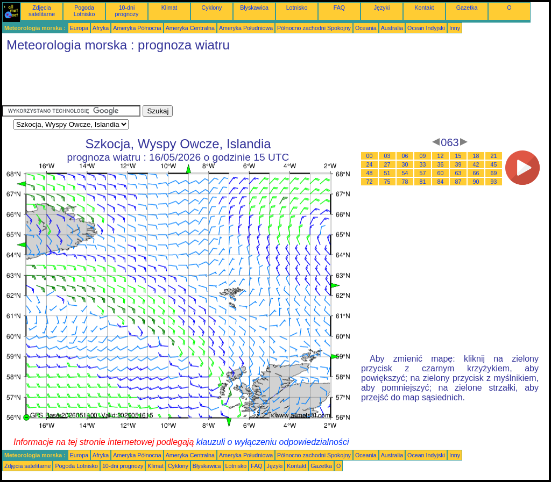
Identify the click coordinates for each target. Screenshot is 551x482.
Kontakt (424, 7)
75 (387, 181)
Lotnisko (297, 7)
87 (458, 181)
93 (494, 181)
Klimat (169, 7)
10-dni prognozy (127, 10)
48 (369, 173)
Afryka (101, 28)
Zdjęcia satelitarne (42, 10)
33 (423, 164)
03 (387, 156)
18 (476, 156)
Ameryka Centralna (190, 28)
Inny (454, 28)
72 (369, 181)
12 (440, 156)
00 (369, 156)
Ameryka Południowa (246, 28)
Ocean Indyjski (426, 28)
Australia (392, 28)
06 (405, 156)
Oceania (366, 28)
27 (387, 164)
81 (423, 181)
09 (423, 156)
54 (405, 173)
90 (476, 181)
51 (387, 173)
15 (458, 156)
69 (494, 173)
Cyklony (212, 7)
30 (405, 164)
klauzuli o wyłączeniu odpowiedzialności (272, 442)
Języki (382, 7)
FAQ (339, 7)
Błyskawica (254, 7)
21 (494, 156)
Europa (79, 28)
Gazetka (467, 7)
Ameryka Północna (137, 28)
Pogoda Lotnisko (84, 10)
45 (494, 164)
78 (405, 181)
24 (369, 164)
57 (423, 173)
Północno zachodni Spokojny (314, 28)
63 (458, 173)
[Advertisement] (198, 81)
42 (476, 164)
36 (440, 164)
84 (440, 181)
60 (440, 173)
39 (458, 164)
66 (476, 173)
